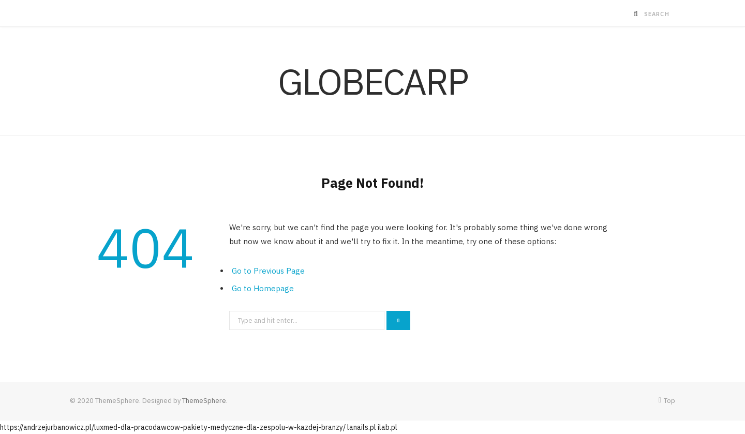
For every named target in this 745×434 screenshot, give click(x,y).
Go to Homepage (263, 288)
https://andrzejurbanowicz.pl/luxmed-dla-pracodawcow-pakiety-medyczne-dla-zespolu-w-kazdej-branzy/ (173, 427)
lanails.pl (361, 427)
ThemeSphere (204, 400)
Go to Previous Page (268, 271)
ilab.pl (387, 427)
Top (667, 400)
